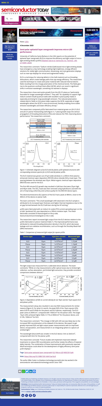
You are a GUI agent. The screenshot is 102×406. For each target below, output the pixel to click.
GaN (71, 349)
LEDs (26, 38)
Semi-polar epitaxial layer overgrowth (38, 349)
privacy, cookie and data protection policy (38, 388)
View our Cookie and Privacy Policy (10, 389)
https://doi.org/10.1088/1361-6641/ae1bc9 (40, 353)
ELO (54, 349)
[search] (11, 19)
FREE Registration (91, 19)
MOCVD (67, 349)
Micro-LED (60, 349)
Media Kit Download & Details (10, 53)
